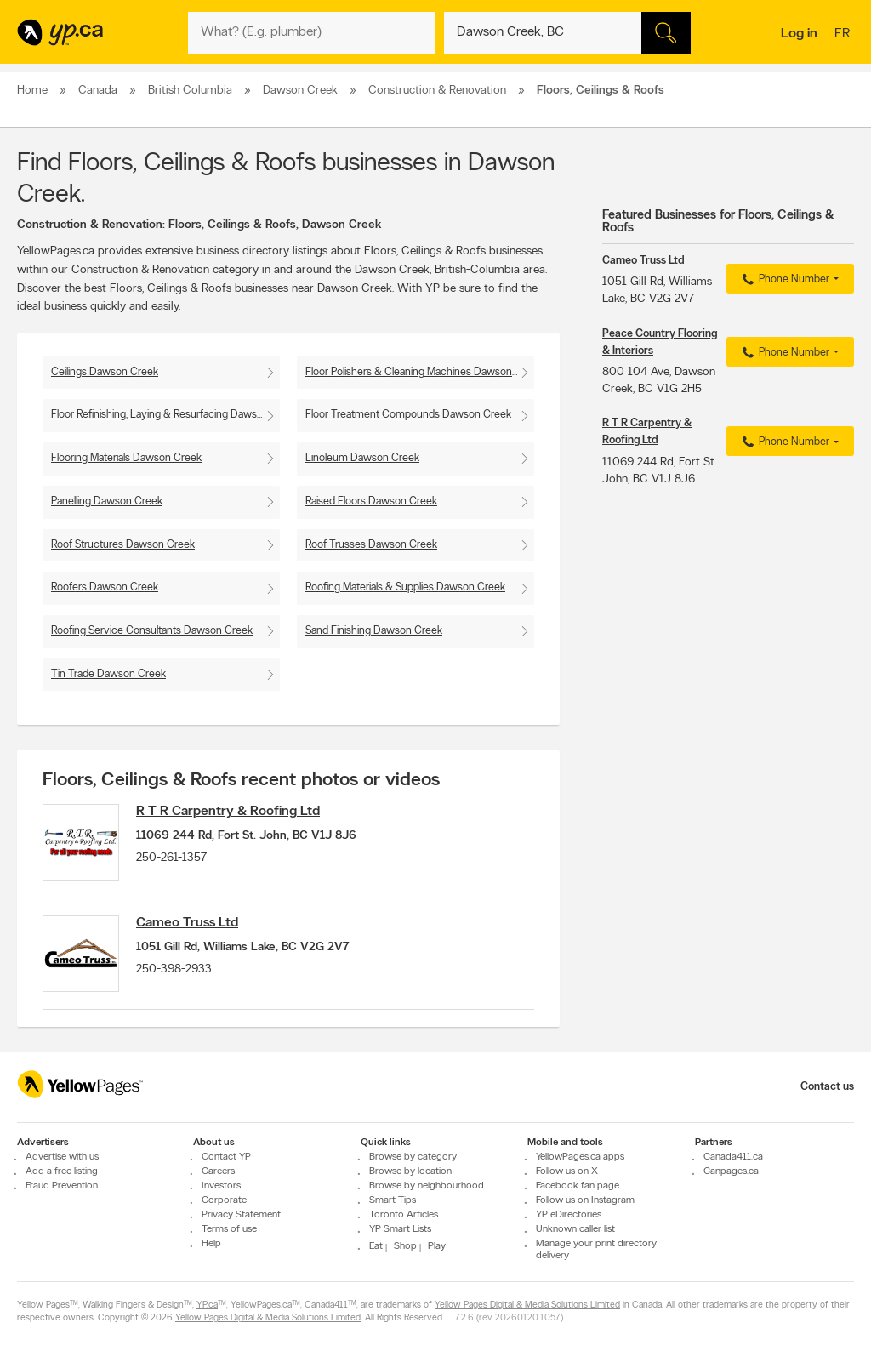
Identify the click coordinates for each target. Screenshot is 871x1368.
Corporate (224, 1201)
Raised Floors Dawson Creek (371, 501)
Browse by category (413, 1158)
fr (844, 35)
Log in (799, 34)
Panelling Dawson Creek (106, 501)
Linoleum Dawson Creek (362, 458)
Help (211, 1245)
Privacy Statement (241, 1216)
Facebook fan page (577, 1187)
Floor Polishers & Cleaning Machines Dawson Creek (419, 372)
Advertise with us (62, 1158)
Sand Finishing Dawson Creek (373, 630)
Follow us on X (567, 1172)
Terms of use (229, 1230)
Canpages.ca (731, 1172)
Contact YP (226, 1158)
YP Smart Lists (400, 1230)
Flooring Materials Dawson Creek (126, 458)
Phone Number (783, 280)
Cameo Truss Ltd (187, 923)
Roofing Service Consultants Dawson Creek (152, 630)
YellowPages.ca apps (580, 1158)
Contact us (827, 1086)
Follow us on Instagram (585, 1201)
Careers (218, 1172)
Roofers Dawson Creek (104, 587)
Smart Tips (392, 1201)
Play (437, 1247)
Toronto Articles (403, 1216)
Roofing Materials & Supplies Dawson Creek (405, 587)
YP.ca (207, 1306)
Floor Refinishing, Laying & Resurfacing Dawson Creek (165, 414)
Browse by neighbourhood (426, 1187)
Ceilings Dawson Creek (104, 372)
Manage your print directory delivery (596, 1251)
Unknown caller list (575, 1230)
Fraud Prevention (62, 1187)
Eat (376, 1247)
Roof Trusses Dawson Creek (371, 544)
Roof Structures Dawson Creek (123, 544)
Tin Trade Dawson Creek (108, 674)
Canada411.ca (733, 1158)
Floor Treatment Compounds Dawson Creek (408, 414)
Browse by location (410, 1172)
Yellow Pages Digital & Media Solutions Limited (527, 1306)
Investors (221, 1187)
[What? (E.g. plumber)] (311, 33)
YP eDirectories (568, 1216)
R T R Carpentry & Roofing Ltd (228, 811)
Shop (405, 1247)
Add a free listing (62, 1172)
